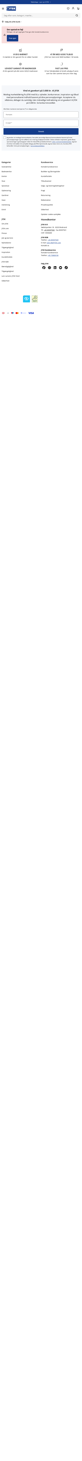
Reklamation (46, 200)
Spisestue (5, 186)
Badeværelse (7, 171)
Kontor (4, 176)
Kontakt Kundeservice (49, 252)
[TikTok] (66, 267)
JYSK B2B (5, 262)
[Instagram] (49, 267)
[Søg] (76, 15)
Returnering (45, 195)
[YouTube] (60, 267)
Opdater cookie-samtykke (51, 214)
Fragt (43, 190)
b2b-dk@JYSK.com (54, 243)
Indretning (6, 205)
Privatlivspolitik (47, 205)
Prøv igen (12, 38)
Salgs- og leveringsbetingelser (52, 186)
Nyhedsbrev (6, 243)
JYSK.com (5, 228)
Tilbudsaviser (46, 181)
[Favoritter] (68, 8)
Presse (4, 233)
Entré (4, 209)
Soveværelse (6, 167)
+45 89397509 (53, 240)
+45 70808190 (53, 255)
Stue (3, 181)
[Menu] (3, 8)
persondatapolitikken (37, 146)
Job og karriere (7, 238)
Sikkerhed (45, 209)
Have (3, 200)
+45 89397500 (49, 230)
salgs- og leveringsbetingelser (61, 142)
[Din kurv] (78, 8)
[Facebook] (44, 267)
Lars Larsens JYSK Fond (11, 276)
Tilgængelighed (8, 247)
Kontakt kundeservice (49, 167)
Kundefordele (46, 176)
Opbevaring (6, 190)
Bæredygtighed (7, 266)
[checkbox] (4, 138)
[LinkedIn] (55, 267)
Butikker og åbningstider (50, 171)
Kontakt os (45, 245)
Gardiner (5, 195)
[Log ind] (73, 8)
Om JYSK (5, 224)
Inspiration (6, 252)
